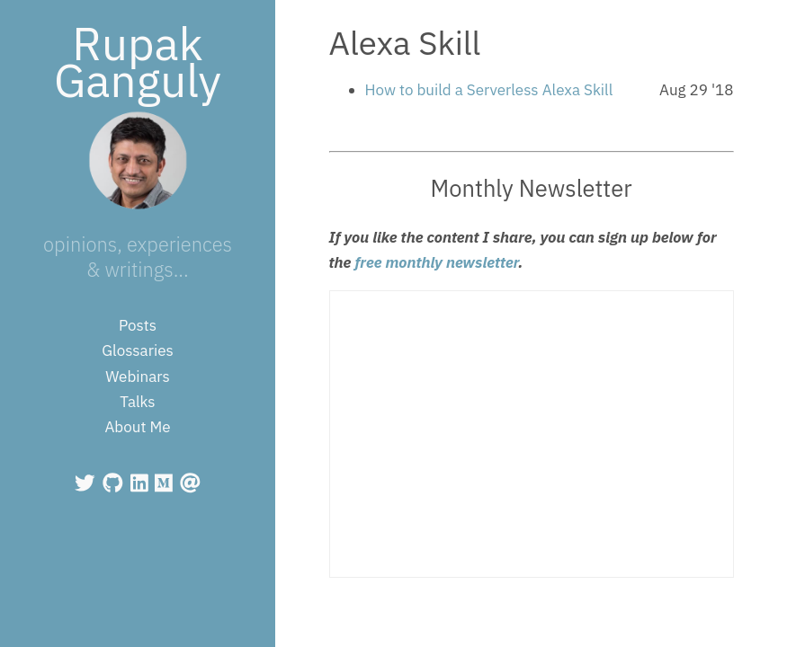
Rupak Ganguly (137, 61)
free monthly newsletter (436, 262)
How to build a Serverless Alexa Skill (489, 90)
